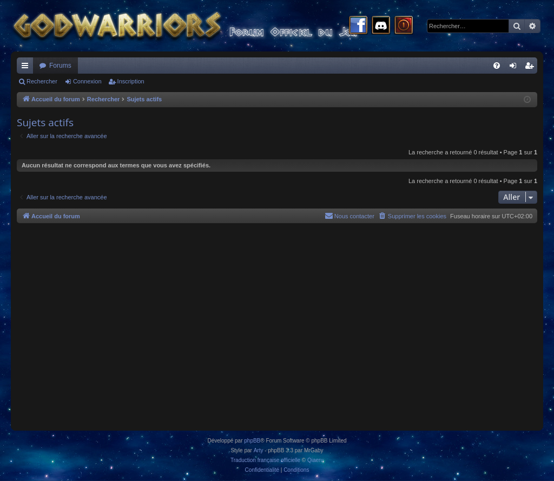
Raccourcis (27, 68)
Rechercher (42, 81)
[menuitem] (497, 65)
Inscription (130, 81)
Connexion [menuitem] (515, 68)
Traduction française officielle (265, 460)
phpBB (252, 441)
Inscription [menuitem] (531, 68)
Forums (60, 65)
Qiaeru (315, 460)
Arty (258, 450)
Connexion (87, 81)
